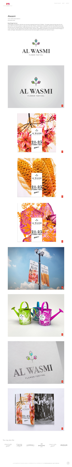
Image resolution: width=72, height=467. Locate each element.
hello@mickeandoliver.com (48, 463)
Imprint (54, 463)
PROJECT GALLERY (57, 3)
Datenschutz (57, 463)
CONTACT (67, 3)
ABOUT (63, 3)
